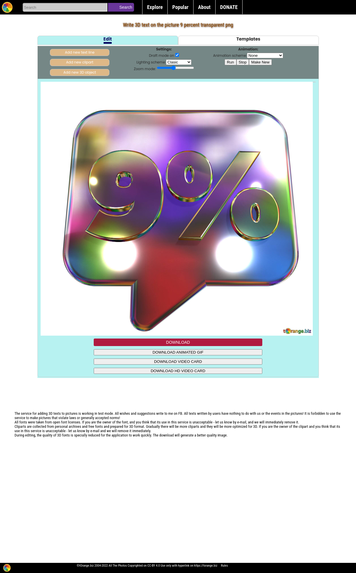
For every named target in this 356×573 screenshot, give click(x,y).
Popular (180, 7)
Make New (260, 62)
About (204, 7)
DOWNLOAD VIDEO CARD (178, 361)
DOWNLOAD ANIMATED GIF (178, 352)
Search (125, 7)
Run (230, 62)
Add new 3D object (80, 72)
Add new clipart (79, 62)
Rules (224, 565)
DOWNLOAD (178, 342)
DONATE (229, 7)
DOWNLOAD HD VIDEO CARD (178, 371)
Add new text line (80, 52)
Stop (243, 62)
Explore (155, 7)
